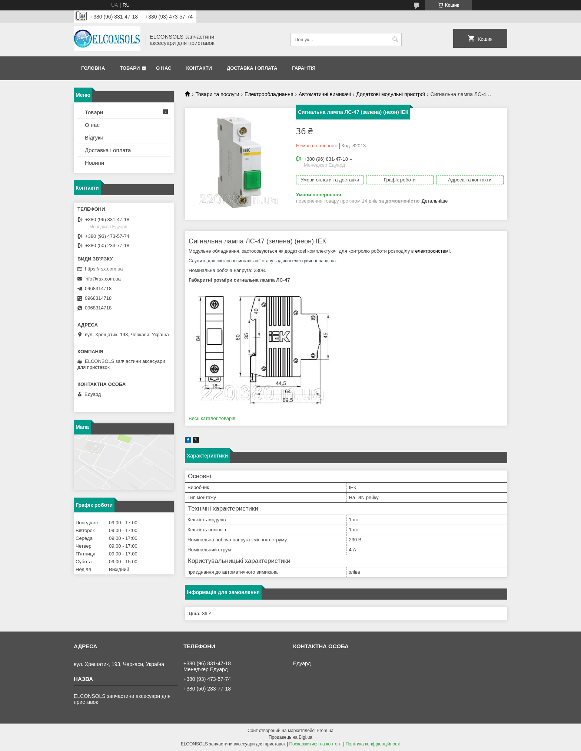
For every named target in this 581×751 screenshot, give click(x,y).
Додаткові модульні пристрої (390, 94)
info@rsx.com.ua (102, 279)
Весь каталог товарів (212, 418)
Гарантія (303, 68)
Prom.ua (325, 730)
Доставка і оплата (252, 68)
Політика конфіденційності (373, 744)
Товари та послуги (217, 94)
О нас (164, 68)
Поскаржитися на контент (315, 744)
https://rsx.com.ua (104, 269)
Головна (93, 68)
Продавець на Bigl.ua (290, 737)
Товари (130, 68)
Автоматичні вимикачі (325, 94)
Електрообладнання (269, 94)
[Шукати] (395, 39)
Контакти (199, 68)
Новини (94, 163)
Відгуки (94, 137)
